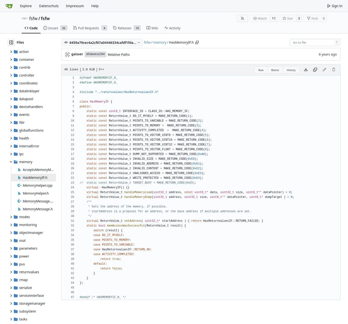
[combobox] (315, 42)
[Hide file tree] (11, 42)
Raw (261, 70)
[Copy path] (197, 42)
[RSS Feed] (242, 18)
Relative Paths (119, 54)
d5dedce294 (95, 54)
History (291, 70)
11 (274, 18)
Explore (26, 6)
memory (159, 42)
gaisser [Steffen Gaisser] (77, 54)
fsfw (33, 18)
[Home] (9, 6)
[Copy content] (315, 70)
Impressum (75, 6)
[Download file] (306, 70)
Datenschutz (49, 6)
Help (95, 6)
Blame (275, 70)
